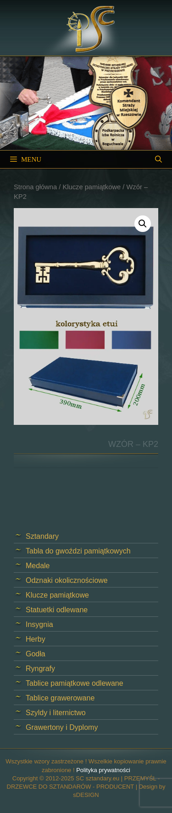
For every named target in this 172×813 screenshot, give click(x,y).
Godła (35, 654)
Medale (38, 566)
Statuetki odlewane (57, 610)
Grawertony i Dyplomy (62, 727)
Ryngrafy (40, 668)
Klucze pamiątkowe (91, 187)
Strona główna (35, 187)
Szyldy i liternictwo (56, 713)
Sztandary (42, 536)
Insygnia (39, 624)
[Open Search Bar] (158, 159)
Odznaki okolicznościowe (67, 580)
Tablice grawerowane (60, 698)
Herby (35, 639)
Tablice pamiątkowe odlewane (74, 683)
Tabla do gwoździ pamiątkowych (78, 551)
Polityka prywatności (103, 770)
